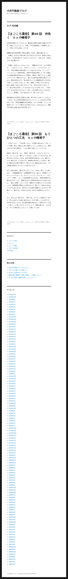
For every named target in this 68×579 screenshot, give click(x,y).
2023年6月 (12, 361)
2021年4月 (12, 421)
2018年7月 (12, 500)
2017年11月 (12, 520)
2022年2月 (12, 398)
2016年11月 (12, 549)
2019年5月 (12, 475)
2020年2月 (12, 453)
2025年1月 (12, 314)
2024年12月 (12, 317)
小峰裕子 (47, 122)
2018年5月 (12, 505)
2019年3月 (12, 480)
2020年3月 (12, 450)
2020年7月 (12, 440)
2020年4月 (12, 448)
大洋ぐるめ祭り (14, 248)
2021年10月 (12, 408)
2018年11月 (12, 490)
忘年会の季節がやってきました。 (19, 267)
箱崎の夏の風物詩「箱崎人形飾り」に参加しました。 (26, 275)
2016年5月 (12, 564)
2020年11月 (12, 430)
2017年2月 (12, 542)
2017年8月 (12, 527)
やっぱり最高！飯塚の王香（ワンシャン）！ (23, 277)
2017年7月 (12, 529)
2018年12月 (12, 487)
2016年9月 (12, 554)
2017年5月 (12, 534)
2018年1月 (12, 515)
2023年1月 (12, 374)
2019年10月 (12, 463)
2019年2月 (12, 482)
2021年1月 (12, 426)
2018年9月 (12, 495)
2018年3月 (12, 510)
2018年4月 (12, 507)
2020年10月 (12, 433)
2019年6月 (12, 473)
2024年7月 (12, 329)
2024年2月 (12, 341)
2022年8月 (12, 383)
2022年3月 (12, 396)
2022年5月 (12, 391)
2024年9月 (12, 324)
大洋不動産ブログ (17, 10)
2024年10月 (12, 322)
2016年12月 (12, 547)
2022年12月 (12, 376)
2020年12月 (12, 428)
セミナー (11, 243)
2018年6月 (12, 502)
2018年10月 (12, 492)
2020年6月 (12, 443)
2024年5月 (12, 334)
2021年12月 (12, 403)
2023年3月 (12, 369)
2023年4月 (12, 366)
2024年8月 (12, 327)
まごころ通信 (20, 122)
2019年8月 (12, 468)
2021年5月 (12, 418)
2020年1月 (12, 455)
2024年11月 (12, 319)
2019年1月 (12, 485)
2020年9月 (12, 435)
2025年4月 (12, 307)
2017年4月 (12, 537)
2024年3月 (12, 339)
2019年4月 (12, 477)
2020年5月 (12, 445)
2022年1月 (12, 401)
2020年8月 (12, 438)
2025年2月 (12, 312)
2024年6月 (12, 332)
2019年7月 (12, 470)
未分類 (11, 250)
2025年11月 (12, 294)
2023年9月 (12, 354)
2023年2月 (12, 371)
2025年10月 (12, 297)
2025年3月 (12, 309)
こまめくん (28, 122)
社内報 (8, 123)
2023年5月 (12, 364)
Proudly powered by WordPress (27, 573)
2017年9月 (12, 524)
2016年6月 (12, 562)
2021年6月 (12, 416)
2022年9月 (12, 381)
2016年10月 (12, 552)
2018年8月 (12, 497)
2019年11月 (12, 460)
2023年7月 (12, 359)
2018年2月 (12, 512)
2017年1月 (12, 544)
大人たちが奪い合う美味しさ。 (18, 270)
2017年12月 (12, 517)
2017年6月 (12, 532)
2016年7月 (12, 559)
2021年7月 (12, 413)
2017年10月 (12, 522)
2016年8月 (12, 557)
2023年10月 (12, 351)
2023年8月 (12, 356)
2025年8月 (12, 299)
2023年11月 (12, 349)
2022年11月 (12, 379)
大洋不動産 (42, 122)
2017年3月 (12, 539)
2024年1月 (12, 344)
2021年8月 (12, 411)
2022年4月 (12, 393)
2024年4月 (12, 336)
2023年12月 (12, 346)
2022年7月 (12, 386)
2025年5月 (12, 304)
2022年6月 (12, 388)
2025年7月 (12, 302)
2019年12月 (12, 458)
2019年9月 (12, 465)
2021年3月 (12, 423)
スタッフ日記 (13, 241)
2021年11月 (12, 406)
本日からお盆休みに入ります (18, 272)
